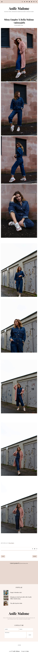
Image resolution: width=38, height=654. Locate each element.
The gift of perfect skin (16, 603)
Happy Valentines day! (16, 592)
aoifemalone (24, 563)
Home (19, 645)
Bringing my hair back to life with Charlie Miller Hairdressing (21, 597)
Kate (27, 651)
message (15, 635)
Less (3, 556)
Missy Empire (11, 543)
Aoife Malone (19, 8)
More (34, 556)
